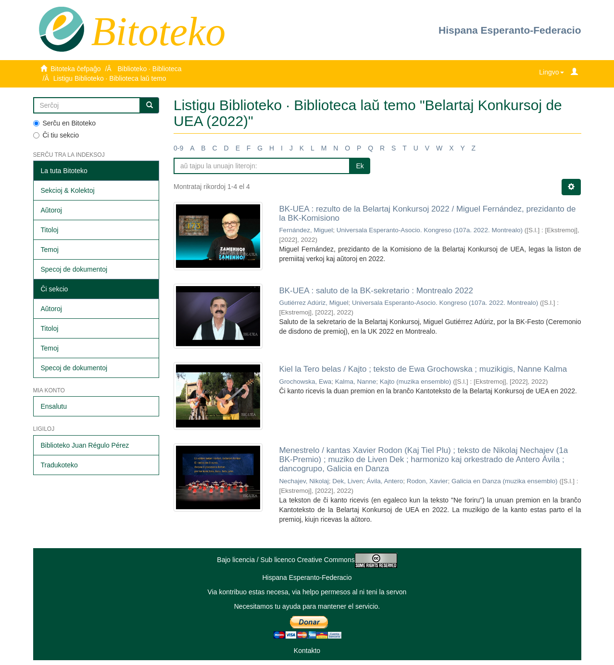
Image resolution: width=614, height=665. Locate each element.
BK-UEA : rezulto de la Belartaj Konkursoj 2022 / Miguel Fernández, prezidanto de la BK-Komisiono (427, 213)
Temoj (50, 249)
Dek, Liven (347, 481)
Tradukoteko (59, 465)
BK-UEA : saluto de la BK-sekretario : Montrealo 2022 (376, 290)
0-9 (178, 148)
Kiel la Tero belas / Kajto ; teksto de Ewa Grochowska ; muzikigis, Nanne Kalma (423, 369)
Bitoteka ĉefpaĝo (75, 69)
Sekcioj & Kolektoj (68, 190)
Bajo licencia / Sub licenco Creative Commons (307, 560)
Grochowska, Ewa (305, 381)
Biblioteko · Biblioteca (149, 69)
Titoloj (50, 230)
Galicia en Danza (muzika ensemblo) (504, 481)
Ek (359, 166)
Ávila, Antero (385, 481)
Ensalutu (54, 406)
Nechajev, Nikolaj (303, 481)
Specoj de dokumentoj (74, 269)
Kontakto (307, 650)
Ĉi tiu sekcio (56, 135)
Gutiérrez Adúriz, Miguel (313, 302)
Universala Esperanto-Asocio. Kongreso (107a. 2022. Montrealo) (430, 230)
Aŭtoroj (51, 210)
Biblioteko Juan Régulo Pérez (85, 445)
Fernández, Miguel (306, 230)
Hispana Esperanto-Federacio (510, 30)
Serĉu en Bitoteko (64, 123)
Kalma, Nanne (355, 381)
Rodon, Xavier (427, 481)
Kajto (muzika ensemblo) (415, 381)
